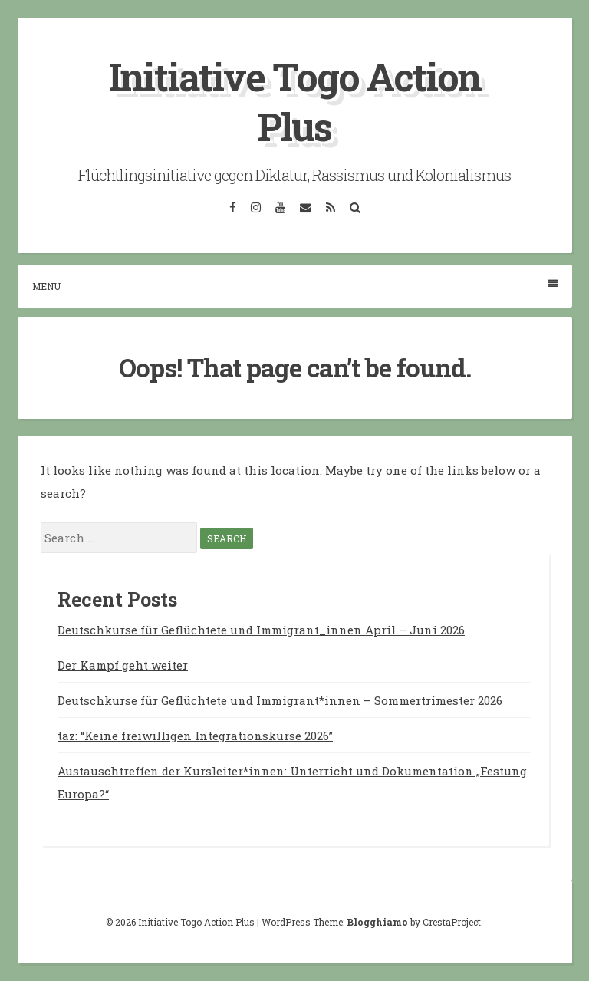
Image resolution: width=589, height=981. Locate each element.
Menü (295, 285)
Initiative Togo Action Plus (295, 101)
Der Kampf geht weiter (123, 665)
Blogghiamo (377, 922)
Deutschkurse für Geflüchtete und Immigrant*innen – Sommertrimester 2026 (280, 700)
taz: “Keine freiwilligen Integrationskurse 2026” (195, 735)
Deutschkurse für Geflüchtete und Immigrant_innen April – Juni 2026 (261, 629)
